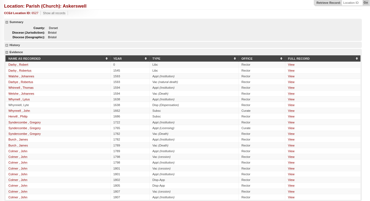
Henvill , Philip (17, 116)
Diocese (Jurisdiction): (28, 32)
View (291, 64)
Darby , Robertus (20, 70)
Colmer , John (17, 151)
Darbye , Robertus (20, 82)
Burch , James (18, 139)
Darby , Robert (18, 64)
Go (365, 2)
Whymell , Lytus (19, 99)
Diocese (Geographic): (28, 37)
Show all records (54, 13)
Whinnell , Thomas (20, 87)
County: (39, 28)
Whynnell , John (19, 110)
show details (6, 45)
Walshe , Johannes (21, 76)
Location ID (351, 2)
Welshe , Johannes (21, 93)
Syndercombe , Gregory (24, 122)
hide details (6, 22)
